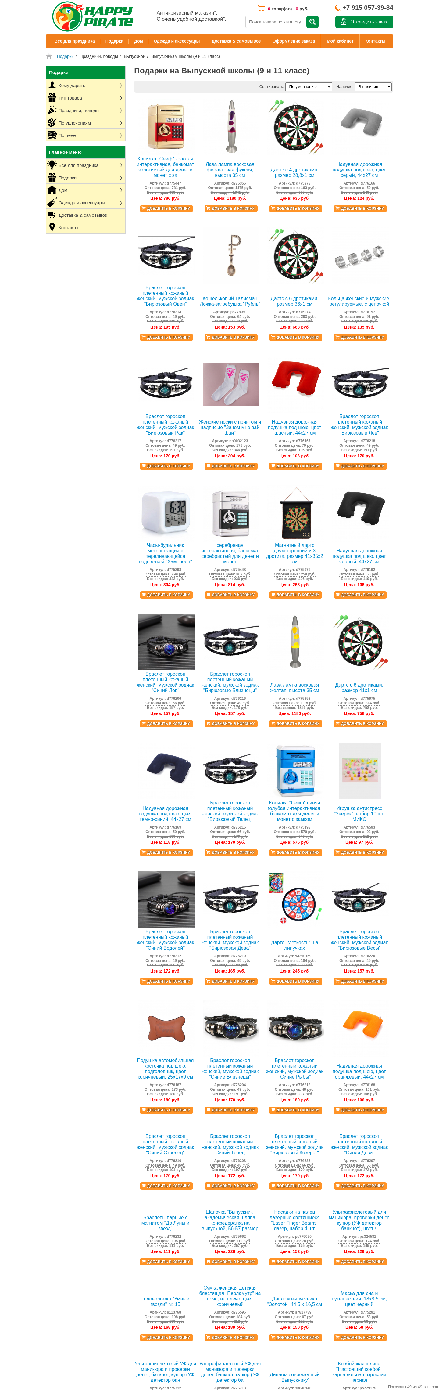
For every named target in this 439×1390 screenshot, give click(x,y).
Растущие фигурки (203, 1338)
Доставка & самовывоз (236, 41)
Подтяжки (276, 1162)
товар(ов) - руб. (288, 8)
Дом (138, 41)
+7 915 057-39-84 (368, 7)
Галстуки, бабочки (284, 1169)
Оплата (52, 1207)
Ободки (274, 1188)
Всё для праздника (75, 41)
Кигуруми (275, 1175)
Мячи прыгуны (199, 1332)
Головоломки (198, 1364)
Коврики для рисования (208, 1357)
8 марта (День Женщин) (208, 1169)
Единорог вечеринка (132, 1213)
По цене (121, 1255)
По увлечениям (128, 1249)
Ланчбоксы (196, 1197)
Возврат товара (60, 1248)
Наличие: (344, 86)
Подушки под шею (203, 1242)
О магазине (56, 1187)
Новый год (195, 1156)
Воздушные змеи (202, 1319)
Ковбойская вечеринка (134, 1194)
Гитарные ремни (282, 1232)
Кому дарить (125, 1229)
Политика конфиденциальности (75, 1235)
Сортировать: (271, 86)
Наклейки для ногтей (286, 1316)
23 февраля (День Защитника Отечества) (224, 1162)
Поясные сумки (281, 1271)
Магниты (194, 1300)
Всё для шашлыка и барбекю (213, 1217)
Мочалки (194, 1287)
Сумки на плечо (281, 1284)
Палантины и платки (286, 1309)
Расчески (275, 1245)
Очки (272, 1194)
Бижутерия (277, 1264)
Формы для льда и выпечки (211, 1261)
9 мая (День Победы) (205, 1175)
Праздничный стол (131, 1271)
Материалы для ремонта (209, 1281)
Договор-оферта (61, 1242)
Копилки (194, 1255)
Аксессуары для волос (288, 1252)
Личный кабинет (61, 1229)
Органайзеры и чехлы (206, 1229)
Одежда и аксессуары (177, 41)
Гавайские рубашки (285, 1156)
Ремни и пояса (280, 1277)
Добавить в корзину (168, 208)
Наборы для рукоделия (207, 1370)
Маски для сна (280, 1258)
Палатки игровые (202, 1313)
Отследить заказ (368, 21)
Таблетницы (197, 1204)
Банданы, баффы (283, 1226)
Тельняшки (277, 1220)
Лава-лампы (197, 1249)
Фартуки (194, 1210)
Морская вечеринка (132, 1200)
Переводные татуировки (289, 1296)
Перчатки (275, 1213)
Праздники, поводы (131, 1242)
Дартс (191, 1325)
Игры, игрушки (127, 1290)
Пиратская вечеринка (133, 1156)
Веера (273, 1207)
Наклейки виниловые (205, 1376)
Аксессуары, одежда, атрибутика (144, 1284)
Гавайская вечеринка (133, 1162)
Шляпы (273, 1181)
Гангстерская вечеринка (136, 1169)
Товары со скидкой (63, 1255)
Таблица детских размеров (70, 1261)
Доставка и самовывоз (66, 1194)
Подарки (114, 41)
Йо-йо (191, 1268)
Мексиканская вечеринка (137, 1175)
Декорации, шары (130, 1278)
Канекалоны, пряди (285, 1239)
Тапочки (274, 1303)
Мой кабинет (340, 41)
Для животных (280, 1290)
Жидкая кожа (198, 1274)
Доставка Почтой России (68, 1200)
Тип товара (124, 1236)
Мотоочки (276, 1200)
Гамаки (192, 1293)
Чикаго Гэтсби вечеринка (137, 1181)
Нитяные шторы (201, 1223)
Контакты (375, 41)
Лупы (191, 1344)
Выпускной (196, 1181)
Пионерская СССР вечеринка (141, 1207)
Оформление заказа (294, 41)
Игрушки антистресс (204, 1351)
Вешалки (194, 1236)
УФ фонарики (198, 1306)
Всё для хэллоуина (131, 1188)
